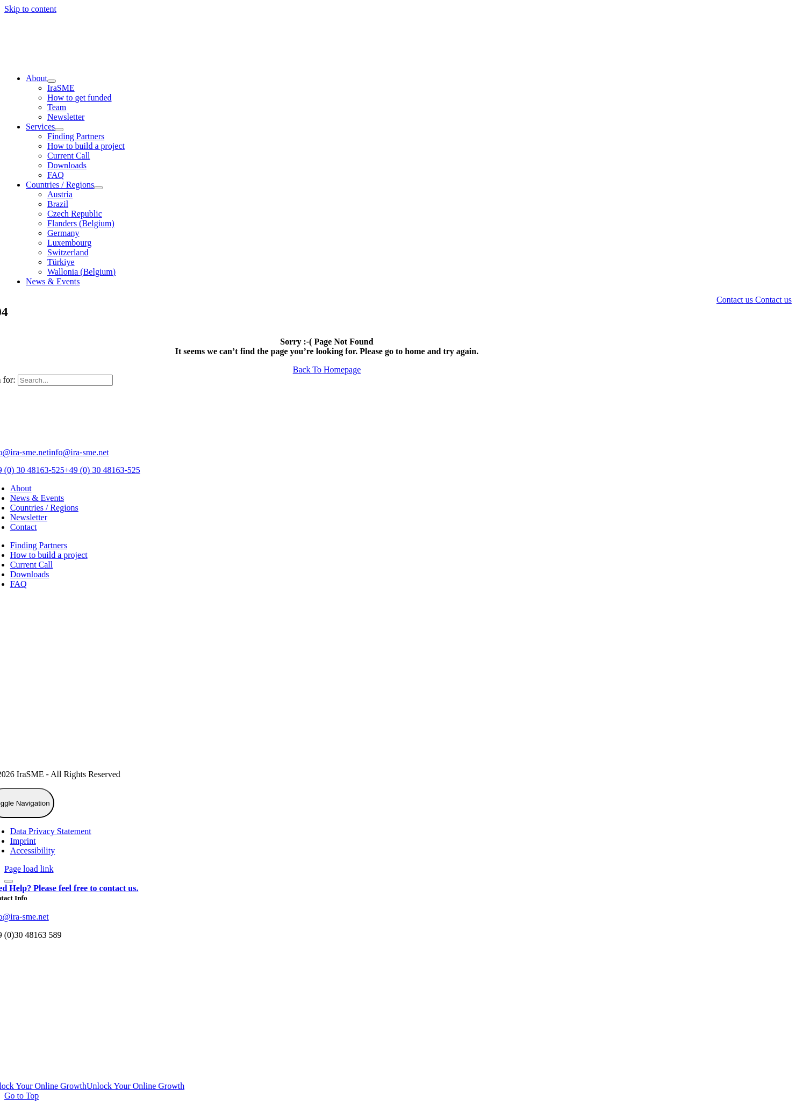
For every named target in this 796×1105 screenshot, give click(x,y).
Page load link (29, 868)
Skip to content (30, 8)
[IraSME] (85, 59)
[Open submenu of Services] (59, 129)
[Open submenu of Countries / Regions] (98, 187)
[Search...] (65, 380)
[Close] (8, 881)
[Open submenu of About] (51, 81)
